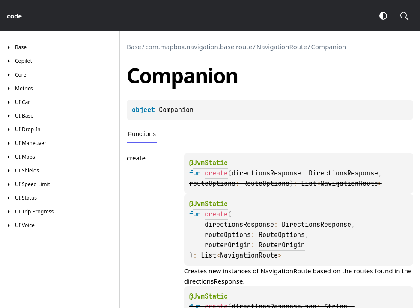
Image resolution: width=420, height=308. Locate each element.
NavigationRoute (281, 46)
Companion (328, 46)
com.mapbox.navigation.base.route (198, 46)
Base (134, 46)
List (308, 183)
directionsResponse (213, 281)
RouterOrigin (282, 245)
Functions (142, 133)
